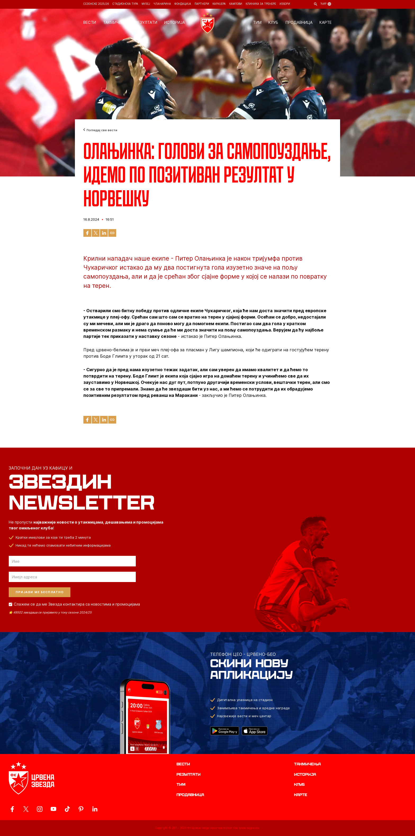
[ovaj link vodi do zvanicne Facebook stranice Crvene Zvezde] (12, 809)
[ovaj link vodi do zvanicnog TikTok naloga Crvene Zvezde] (67, 809)
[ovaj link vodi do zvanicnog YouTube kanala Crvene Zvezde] (53, 809)
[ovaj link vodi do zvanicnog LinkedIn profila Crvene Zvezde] (94, 809)
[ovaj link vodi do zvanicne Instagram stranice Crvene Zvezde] (39, 809)
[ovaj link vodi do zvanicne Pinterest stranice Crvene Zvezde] (81, 809)
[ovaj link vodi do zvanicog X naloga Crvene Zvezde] (25, 809)
